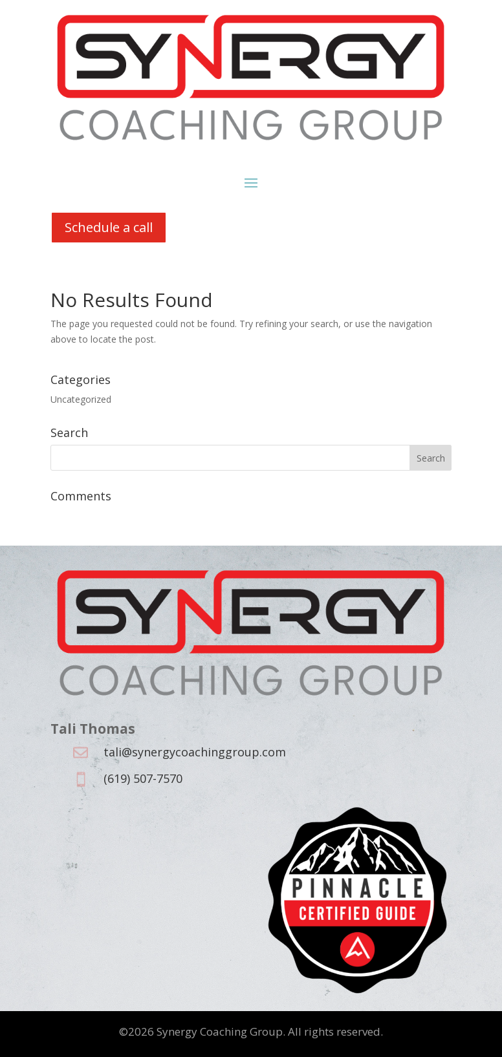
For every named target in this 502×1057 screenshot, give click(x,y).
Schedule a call (109, 227)
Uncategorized (80, 399)
